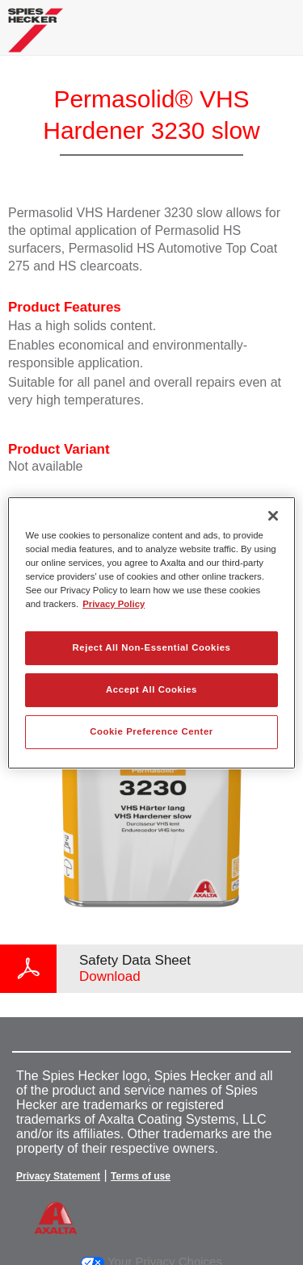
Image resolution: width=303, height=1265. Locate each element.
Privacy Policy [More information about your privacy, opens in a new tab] (113, 604)
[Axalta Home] (35, 37)
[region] (151, 632)
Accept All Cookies (151, 689)
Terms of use (140, 1176)
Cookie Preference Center (151, 731)
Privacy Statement (58, 1176)
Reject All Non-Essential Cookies (151, 647)
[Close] (273, 515)
